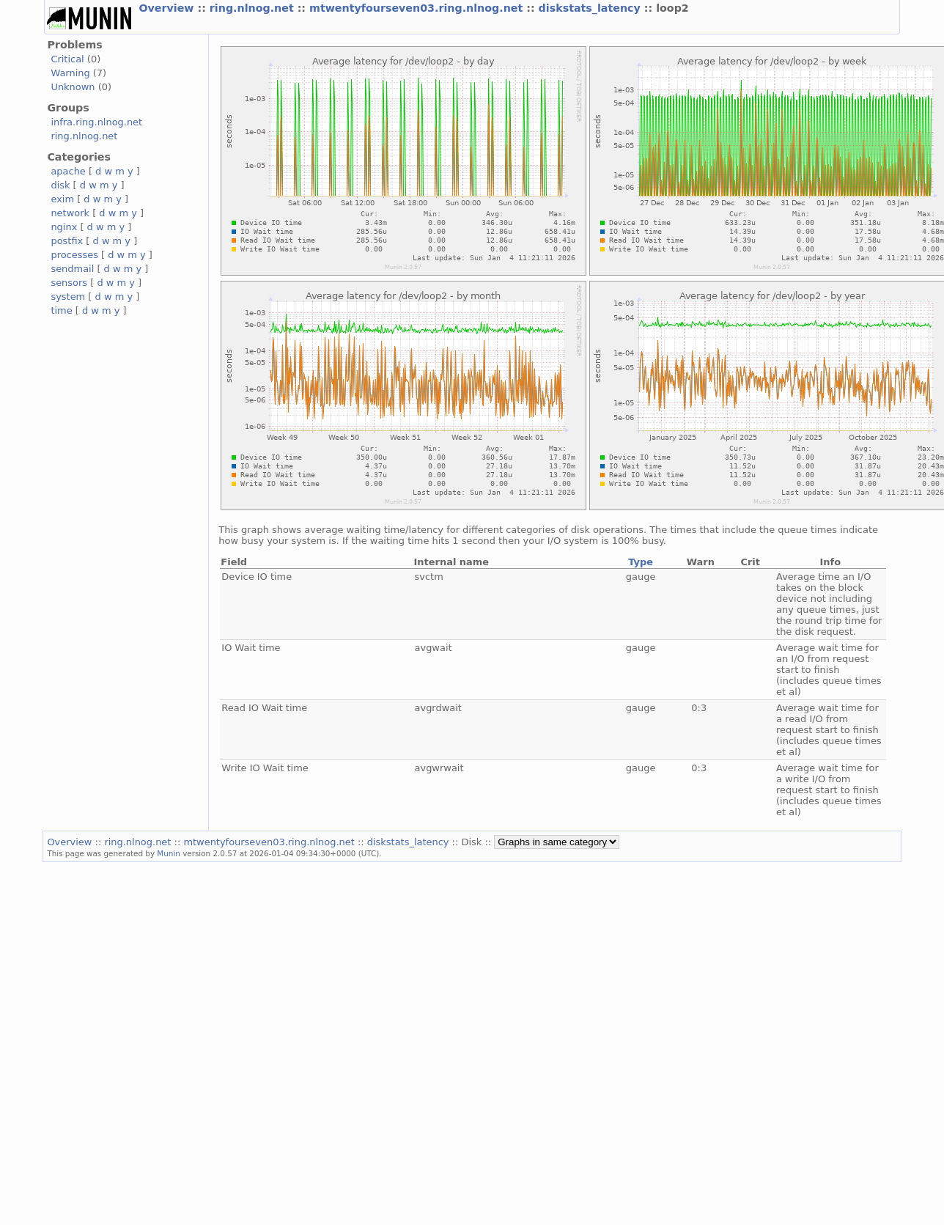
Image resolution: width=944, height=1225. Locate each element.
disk (60, 185)
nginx (64, 226)
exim (62, 199)
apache (68, 171)
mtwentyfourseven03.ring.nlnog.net (417, 8)
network (70, 212)
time (61, 310)
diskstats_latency (591, 8)
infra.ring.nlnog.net (96, 122)
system (68, 296)
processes (74, 254)
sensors (69, 282)
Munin (168, 853)
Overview (168, 8)
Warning (70, 72)
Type (640, 561)
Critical (67, 59)
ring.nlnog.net (254, 8)
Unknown (73, 86)
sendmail (72, 268)
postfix (67, 240)
